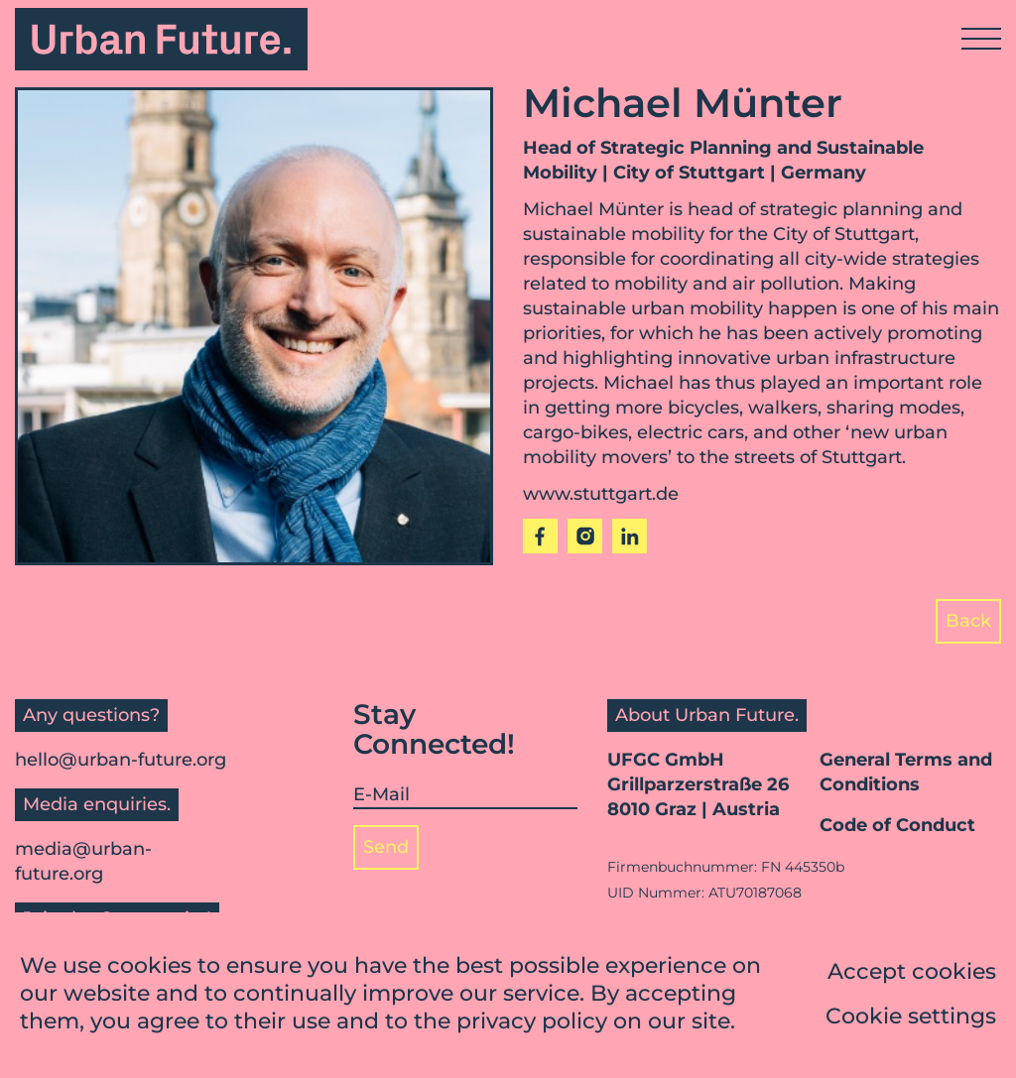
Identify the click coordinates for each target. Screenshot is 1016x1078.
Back (968, 621)
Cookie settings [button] (911, 1018)
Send (386, 847)
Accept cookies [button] (911, 973)
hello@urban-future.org (120, 760)
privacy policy (531, 1023)
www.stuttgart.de (601, 494)
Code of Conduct (897, 825)
